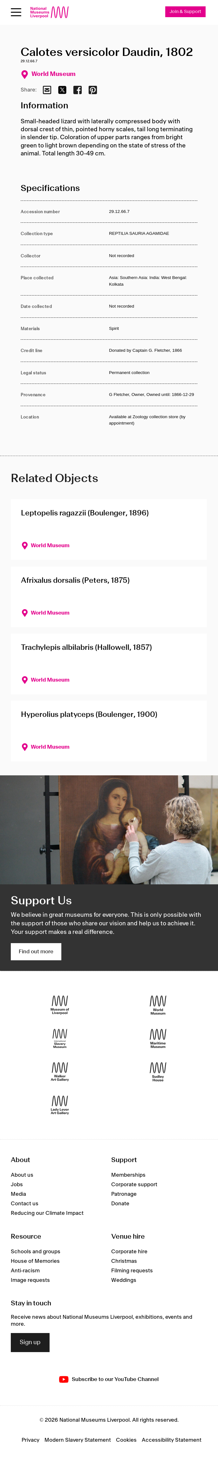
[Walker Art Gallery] (60, 1072)
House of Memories (35, 1261)
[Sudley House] (158, 1072)
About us (22, 1175)
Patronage (124, 1194)
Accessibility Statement (171, 1440)
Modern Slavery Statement (77, 1440)
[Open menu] (16, 12)
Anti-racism (25, 1271)
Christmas (124, 1261)
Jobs (17, 1184)
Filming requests (132, 1271)
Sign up (30, 1342)
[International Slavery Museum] (60, 1038)
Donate (120, 1204)
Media (18, 1194)
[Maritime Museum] (158, 1038)
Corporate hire (129, 1252)
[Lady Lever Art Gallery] (60, 1105)
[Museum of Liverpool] (60, 1005)
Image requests (30, 1280)
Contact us (24, 1204)
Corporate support (134, 1184)
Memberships (128, 1175)
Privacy (30, 1440)
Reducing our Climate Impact (47, 1213)
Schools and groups (35, 1252)
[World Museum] (158, 1005)
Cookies (126, 1440)
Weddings (123, 1280)
